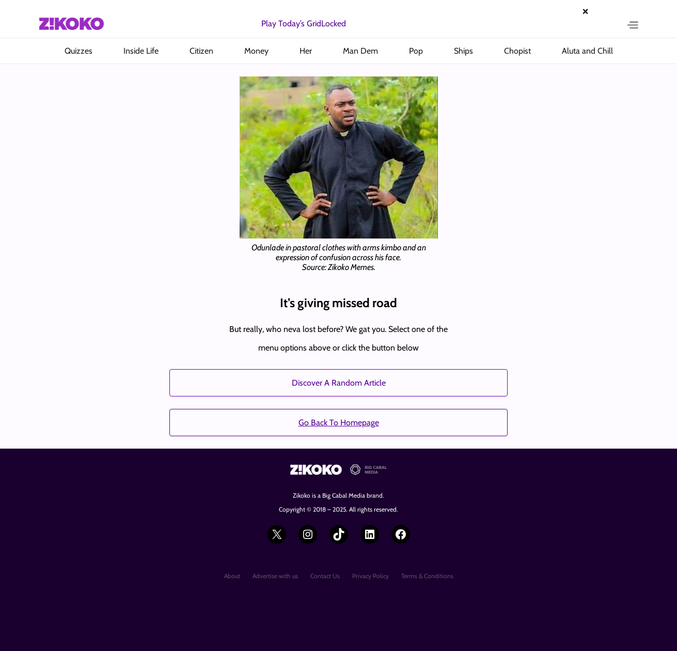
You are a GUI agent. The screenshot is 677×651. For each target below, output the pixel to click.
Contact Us (325, 576)
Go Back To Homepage (338, 422)
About (232, 576)
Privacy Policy (370, 576)
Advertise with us (275, 576)
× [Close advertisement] (585, 11)
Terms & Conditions (427, 576)
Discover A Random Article (339, 383)
